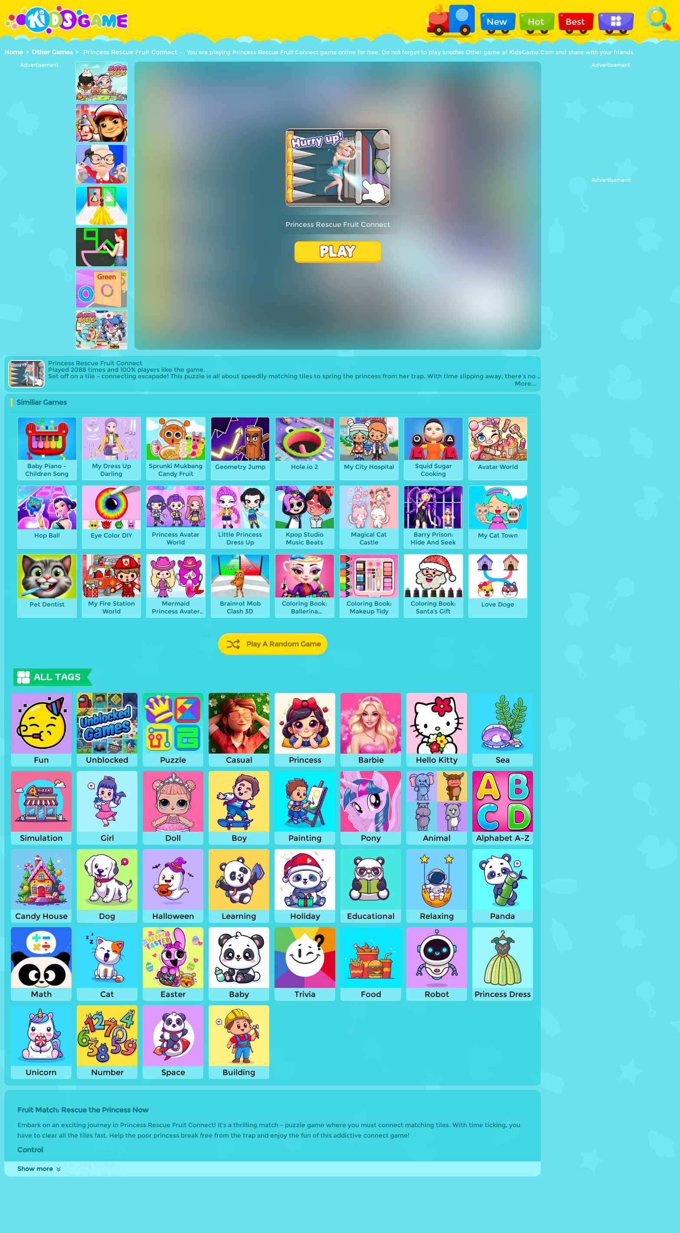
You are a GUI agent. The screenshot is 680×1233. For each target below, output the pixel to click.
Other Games (52, 52)
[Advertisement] (39, 198)
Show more (39, 1169)
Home (13, 52)
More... (525, 383)
